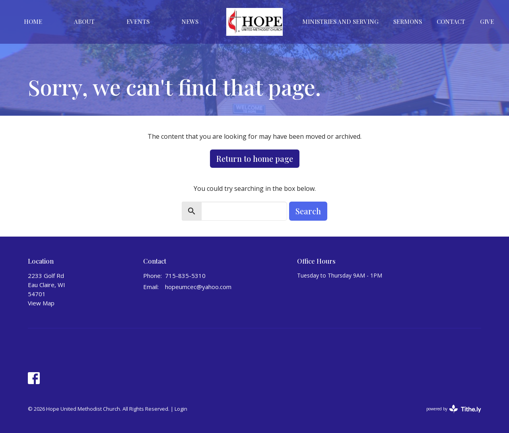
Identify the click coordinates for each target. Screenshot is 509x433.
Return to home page (254, 158)
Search (308, 211)
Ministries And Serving (340, 21)
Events (138, 21)
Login (181, 408)
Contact (451, 21)
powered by (453, 409)
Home (33, 21)
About (84, 21)
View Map (41, 303)
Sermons (407, 21)
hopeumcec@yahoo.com (198, 287)
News (189, 21)
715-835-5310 (185, 276)
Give (487, 21)
